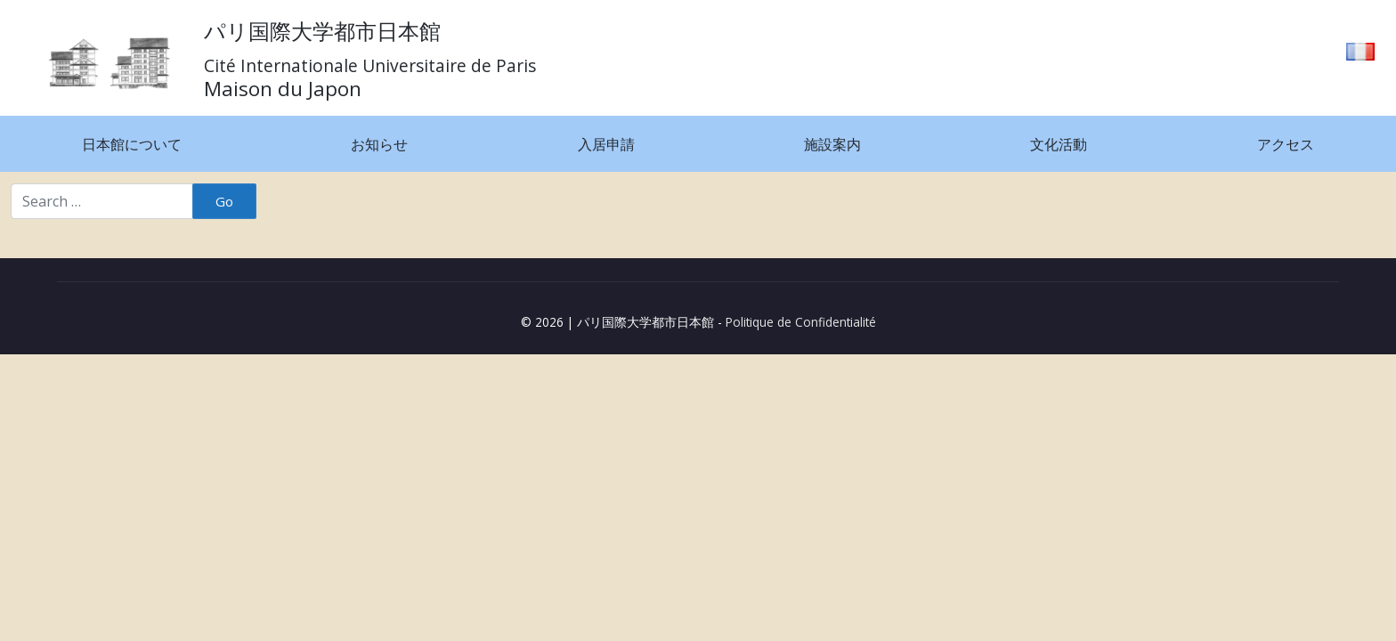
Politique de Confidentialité (801, 321)
